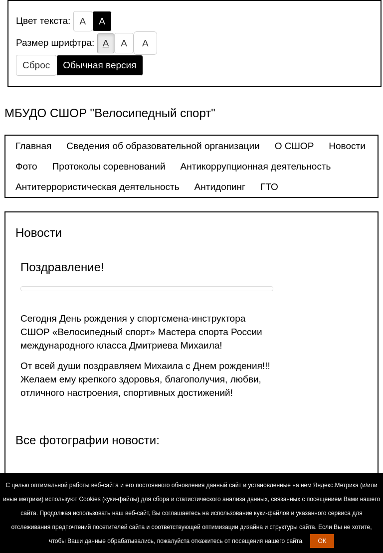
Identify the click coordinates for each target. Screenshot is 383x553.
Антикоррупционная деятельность (256, 166)
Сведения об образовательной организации (162, 146)
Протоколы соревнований (109, 166)
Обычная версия (99, 65)
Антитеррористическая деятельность (97, 187)
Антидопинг (219, 187)
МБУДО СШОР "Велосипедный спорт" (109, 113)
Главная (33, 146)
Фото (26, 166)
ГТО (269, 187)
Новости (347, 146)
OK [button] (322, 541)
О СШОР (294, 146)
